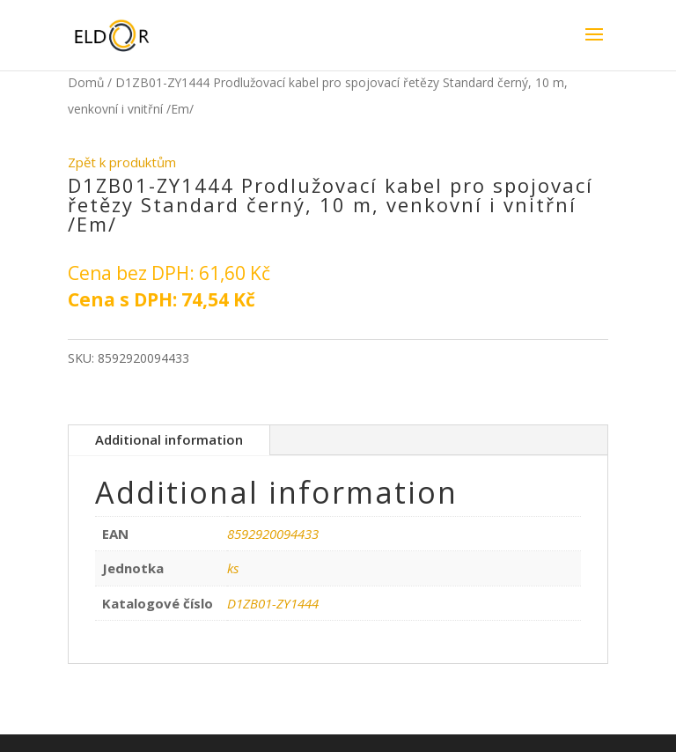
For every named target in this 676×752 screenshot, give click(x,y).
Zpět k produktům (122, 162)
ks (233, 568)
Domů (86, 82)
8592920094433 (273, 533)
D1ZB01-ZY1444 (273, 603)
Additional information (169, 439)
